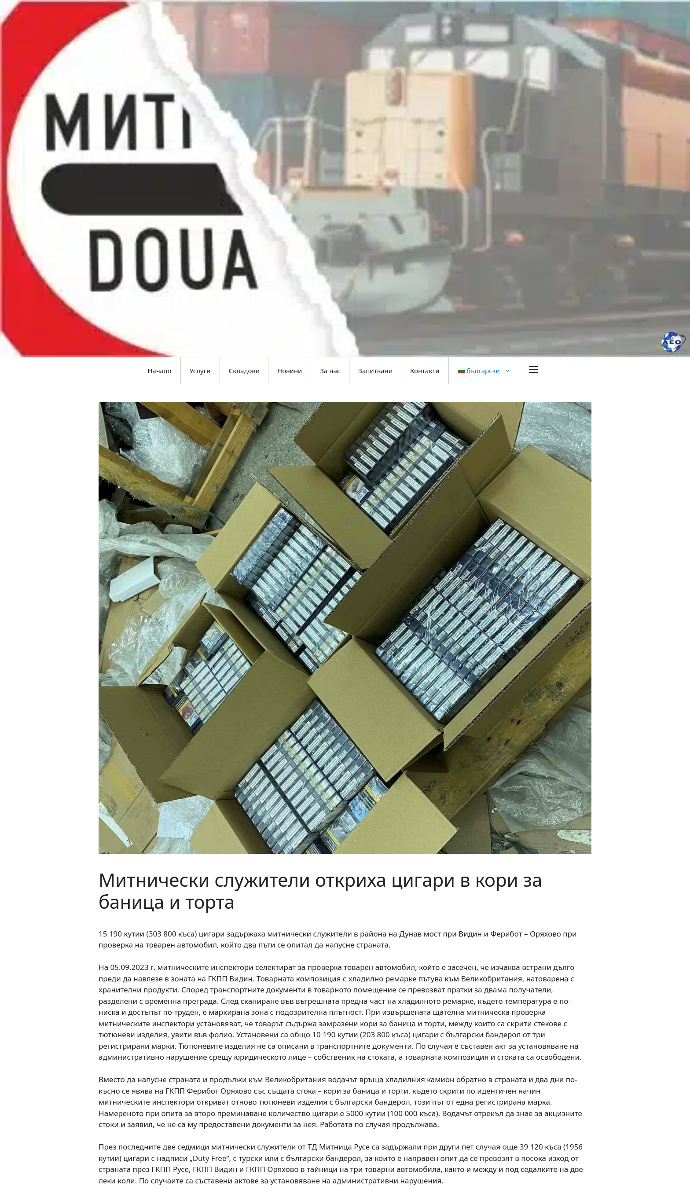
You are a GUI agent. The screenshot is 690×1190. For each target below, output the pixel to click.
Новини (289, 370)
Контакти (425, 370)
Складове (244, 370)
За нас (330, 370)
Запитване (375, 370)
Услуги (200, 370)
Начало (159, 370)
